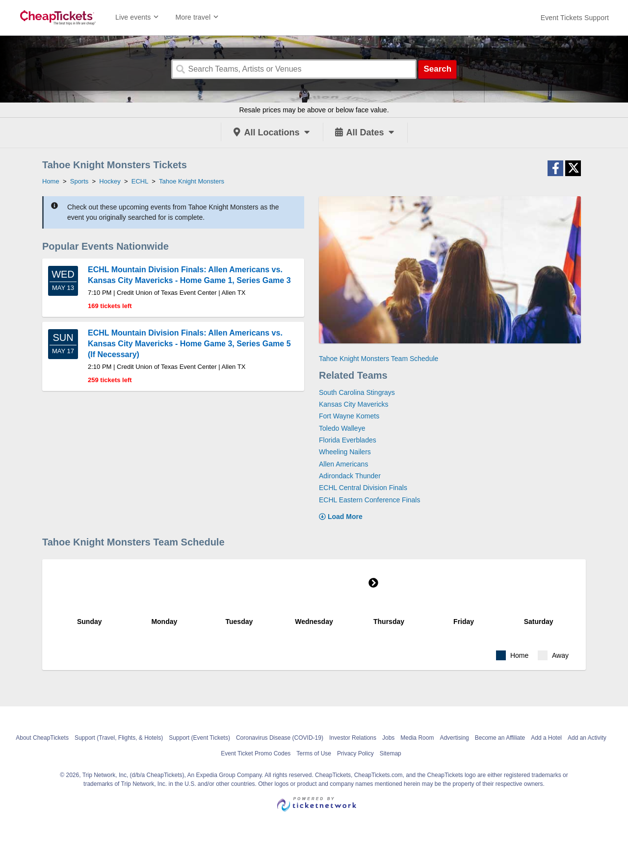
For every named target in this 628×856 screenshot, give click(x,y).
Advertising (454, 737)
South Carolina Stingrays (357, 392)
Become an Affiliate (500, 737)
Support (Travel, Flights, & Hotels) (119, 737)
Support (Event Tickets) (199, 737)
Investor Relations (352, 737)
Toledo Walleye (342, 428)
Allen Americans (343, 464)
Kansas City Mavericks (354, 404)
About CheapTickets (42, 737)
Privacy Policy (355, 753)
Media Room (417, 737)
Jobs (388, 737)
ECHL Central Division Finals (363, 488)
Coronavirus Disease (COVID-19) (279, 737)
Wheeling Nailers (345, 452)
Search (437, 69)
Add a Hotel (546, 737)
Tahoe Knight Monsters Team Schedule (378, 359)
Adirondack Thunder (350, 476)
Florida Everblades (347, 440)
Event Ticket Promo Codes (255, 753)
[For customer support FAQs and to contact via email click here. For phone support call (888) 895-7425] (574, 17)
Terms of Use (313, 753)
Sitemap (390, 753)
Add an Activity (587, 737)
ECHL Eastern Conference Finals (369, 500)
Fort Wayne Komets (349, 416)
